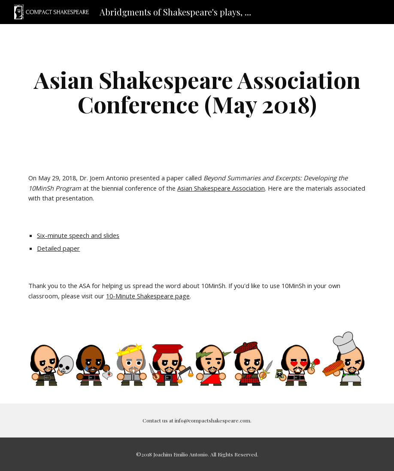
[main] (197, 91)
